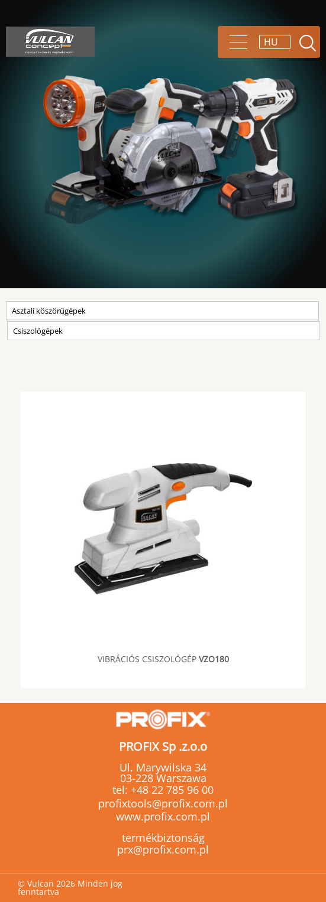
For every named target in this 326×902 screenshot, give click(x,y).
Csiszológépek (38, 330)
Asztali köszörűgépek (49, 310)
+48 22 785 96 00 (171, 790)
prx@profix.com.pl (163, 849)
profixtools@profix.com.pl (163, 803)
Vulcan (50, 41)
